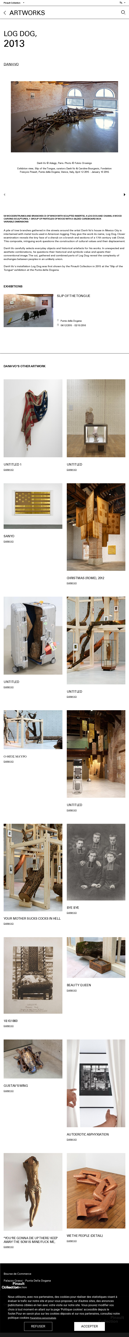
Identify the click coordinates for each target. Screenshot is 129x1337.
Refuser (38, 1326)
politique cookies (18, 1317)
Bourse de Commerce (17, 1273)
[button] (122, 195)
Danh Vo (11, 64)
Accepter (89, 1326)
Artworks (27, 13)
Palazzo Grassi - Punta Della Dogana (27, 1280)
